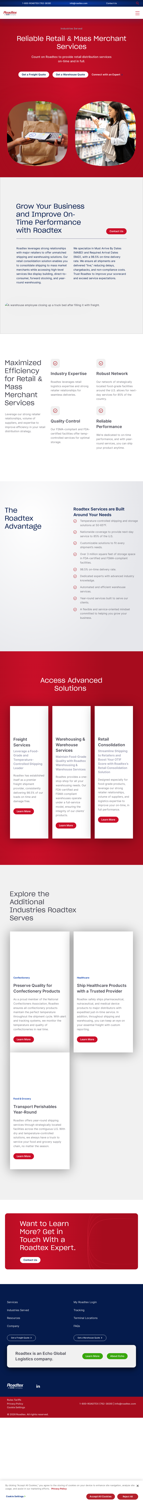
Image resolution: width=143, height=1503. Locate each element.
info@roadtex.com (78, 3)
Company (13, 1410)
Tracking (79, 1394)
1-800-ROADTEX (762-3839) (36, 3)
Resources (13, 1402)
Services (12, 1386)
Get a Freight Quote (34, 74)
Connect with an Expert (106, 74)
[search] (137, 3)
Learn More (93, 1440)
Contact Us (111, 3)
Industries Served (71, 28)
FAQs (77, 1410)
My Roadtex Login (85, 1386)
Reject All (128, 1497)
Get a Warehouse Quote (70, 74)
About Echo (117, 1440)
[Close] (137, 1487)
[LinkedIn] (38, 1470)
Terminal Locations (86, 1402)
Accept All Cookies (101, 1497)
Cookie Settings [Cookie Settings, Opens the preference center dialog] (15, 1497)
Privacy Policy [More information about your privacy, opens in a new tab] (59, 1489)
